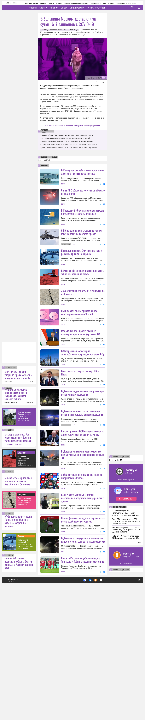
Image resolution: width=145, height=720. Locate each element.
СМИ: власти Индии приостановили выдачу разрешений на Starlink (65, 138)
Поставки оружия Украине (99, 3)
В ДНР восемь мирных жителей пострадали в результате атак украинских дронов (82, 599)
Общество (22, 573)
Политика (21, 657)
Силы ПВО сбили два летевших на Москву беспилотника (83, 192)
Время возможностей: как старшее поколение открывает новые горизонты (68, 148)
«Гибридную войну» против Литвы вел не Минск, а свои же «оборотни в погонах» (18, 642)
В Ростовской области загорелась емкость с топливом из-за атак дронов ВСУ (82, 212)
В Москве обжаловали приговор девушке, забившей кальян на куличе (25, 581)
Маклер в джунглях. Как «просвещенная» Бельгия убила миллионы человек (18, 558)
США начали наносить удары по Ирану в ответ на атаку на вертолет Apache (18, 496)
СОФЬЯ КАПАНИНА (11, 524)
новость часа (11, 488)
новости (44, 165)
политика (9, 634)
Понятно (134, 700)
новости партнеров (49, 157)
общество (9, 551)
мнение (8, 509)
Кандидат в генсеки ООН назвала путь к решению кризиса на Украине (25, 665)
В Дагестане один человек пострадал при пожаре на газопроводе (82, 453)
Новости (39, 7)
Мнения (61, 7)
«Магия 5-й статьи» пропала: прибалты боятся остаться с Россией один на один (19, 684)
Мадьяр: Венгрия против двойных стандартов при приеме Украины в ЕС (80, 373)
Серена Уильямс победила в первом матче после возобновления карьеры (83, 620)
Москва (44, 30)
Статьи (50, 7)
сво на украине (119, 628)
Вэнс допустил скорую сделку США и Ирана (80, 433)
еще (139, 663)
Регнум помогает (103, 7)
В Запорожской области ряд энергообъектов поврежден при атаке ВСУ (82, 413)
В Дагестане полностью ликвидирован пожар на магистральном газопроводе (80, 493)
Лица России (84, 7)
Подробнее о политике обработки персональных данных (105, 700)
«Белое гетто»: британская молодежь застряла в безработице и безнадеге (18, 602)
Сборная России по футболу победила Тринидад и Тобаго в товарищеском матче (82, 681)
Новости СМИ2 (44, 160)
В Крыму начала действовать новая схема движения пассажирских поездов (82, 171)
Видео (71, 7)
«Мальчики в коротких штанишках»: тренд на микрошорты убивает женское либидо (16, 515)
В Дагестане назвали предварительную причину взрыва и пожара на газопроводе (82, 533)
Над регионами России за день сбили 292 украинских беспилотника (24, 537)
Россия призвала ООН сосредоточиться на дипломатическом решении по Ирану (82, 513)
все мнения (29, 524)
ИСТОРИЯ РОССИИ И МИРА (14, 565)
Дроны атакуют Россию (32, 3)
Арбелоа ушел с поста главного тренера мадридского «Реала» (81, 577)
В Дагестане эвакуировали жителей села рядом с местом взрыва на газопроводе (82, 661)
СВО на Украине (52, 3)
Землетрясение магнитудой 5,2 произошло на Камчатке (24, 622)
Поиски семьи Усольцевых (73, 3)
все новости (8, 503)
